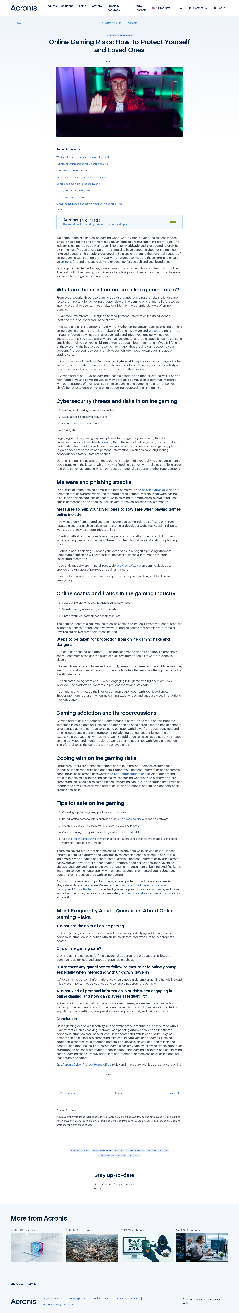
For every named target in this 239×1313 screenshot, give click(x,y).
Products (51, 6)
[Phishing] (134, 1155)
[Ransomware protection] (107, 1150)
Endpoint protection (119, 35)
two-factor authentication (132, 774)
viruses (153, 331)
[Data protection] (157, 1150)
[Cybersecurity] (80, 1150)
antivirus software (128, 565)
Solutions (67, 6)
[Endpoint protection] (112, 1155)
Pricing (81, 6)
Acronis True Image (135, 885)
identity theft (111, 442)
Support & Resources (113, 8)
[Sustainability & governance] (58, 1304)
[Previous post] (65, 1093)
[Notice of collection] (127, 1298)
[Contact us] (198, 9)
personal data (135, 893)
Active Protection (86, 889)
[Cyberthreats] (135, 1150)
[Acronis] (132, 23)
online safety (69, 262)
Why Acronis (141, 8)
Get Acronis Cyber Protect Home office (83, 1064)
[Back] (16, 23)
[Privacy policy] (77, 1298)
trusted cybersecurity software (87, 839)
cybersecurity (132, 819)
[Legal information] (52, 1298)
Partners (96, 6)
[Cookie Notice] (100, 1298)
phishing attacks (153, 490)
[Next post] (176, 1093)
